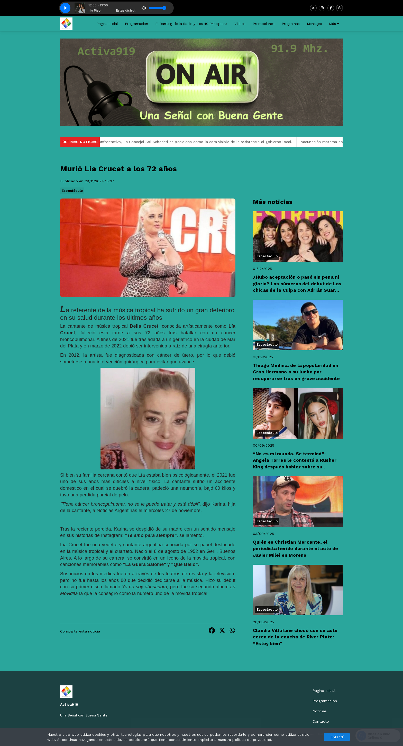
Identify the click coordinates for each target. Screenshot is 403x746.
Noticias (320, 711)
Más (334, 24)
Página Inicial (107, 24)
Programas (290, 24)
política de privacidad (251, 740)
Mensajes (314, 24)
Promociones (263, 24)
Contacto (321, 721)
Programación (136, 24)
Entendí (337, 737)
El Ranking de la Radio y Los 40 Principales (191, 24)
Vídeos (239, 24)
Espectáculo (72, 191)
